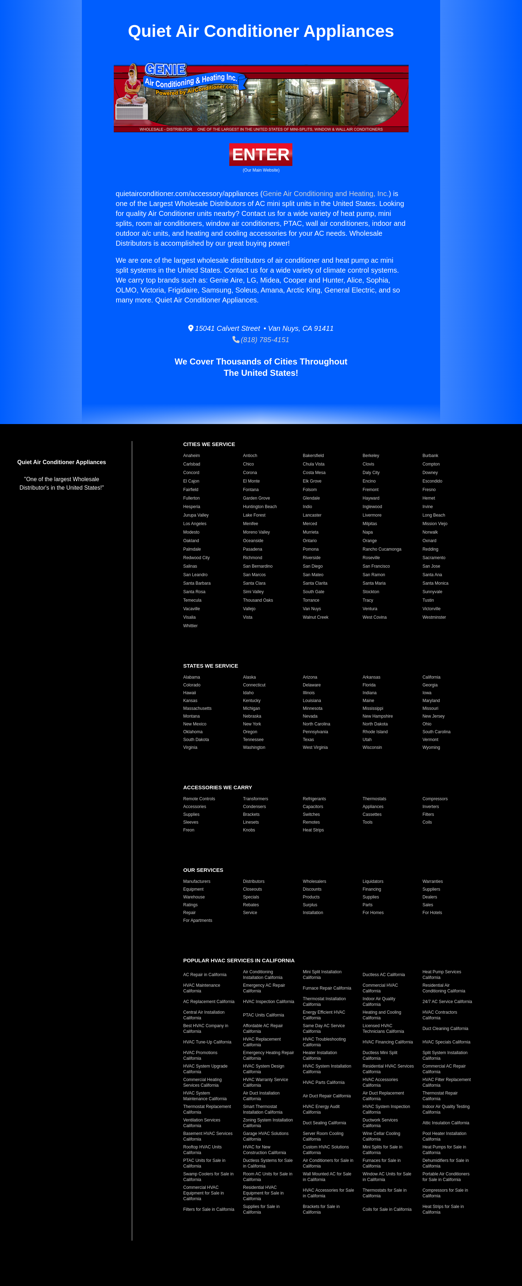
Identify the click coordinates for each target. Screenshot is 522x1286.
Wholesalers (314, 881)
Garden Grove (256, 498)
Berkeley (371, 455)
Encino (369, 481)
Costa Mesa (314, 472)
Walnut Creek (316, 617)
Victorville (431, 608)
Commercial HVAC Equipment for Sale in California (203, 1193)
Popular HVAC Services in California (238, 960)
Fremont (370, 489)
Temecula (192, 600)
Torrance (311, 600)
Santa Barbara (197, 583)
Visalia (189, 617)
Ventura (370, 608)
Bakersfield (313, 455)
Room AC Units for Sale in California (267, 1176)
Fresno (429, 489)
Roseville (371, 557)
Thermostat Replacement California (207, 1109)
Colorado (192, 685)
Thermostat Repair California (440, 1096)
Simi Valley (253, 591)
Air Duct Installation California (261, 1096)
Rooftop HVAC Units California (202, 1150)
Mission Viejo (434, 523)
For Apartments (197, 920)
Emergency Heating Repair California (268, 1055)
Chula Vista (314, 464)
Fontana (251, 489)
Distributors (254, 881)
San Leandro (195, 574)
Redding (430, 549)
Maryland (431, 700)
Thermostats (374, 798)
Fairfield (190, 489)
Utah (367, 739)
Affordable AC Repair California (263, 1028)
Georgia (430, 685)
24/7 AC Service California (447, 1001)
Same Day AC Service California (324, 1028)
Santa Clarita (315, 583)
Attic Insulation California (445, 1122)
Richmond (252, 557)
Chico (248, 464)
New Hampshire (378, 716)
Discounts (312, 889)
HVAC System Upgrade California (205, 1069)
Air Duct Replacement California (383, 1096)
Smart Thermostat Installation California (262, 1109)
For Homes (373, 912)
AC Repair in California (204, 974)
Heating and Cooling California (382, 1015)
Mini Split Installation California (322, 974)
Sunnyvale (432, 591)
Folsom (310, 489)
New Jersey (433, 716)
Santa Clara (254, 583)
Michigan (251, 708)
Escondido (432, 481)
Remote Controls (199, 798)
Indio (307, 506)
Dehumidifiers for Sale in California (445, 1163)
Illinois (309, 692)
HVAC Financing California (388, 1042)
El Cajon (191, 481)
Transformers (255, 798)
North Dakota (375, 724)
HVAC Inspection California (268, 1001)
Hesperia (191, 506)
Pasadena (252, 549)
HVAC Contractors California (439, 1015)
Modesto (191, 532)
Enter (261, 154)
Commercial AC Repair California (444, 1069)
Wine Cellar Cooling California (381, 1136)
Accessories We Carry (217, 787)
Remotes (311, 822)
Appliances (373, 806)
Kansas (190, 700)
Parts (367, 904)
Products (311, 897)
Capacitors (313, 806)
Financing (372, 889)
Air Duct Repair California (327, 1095)
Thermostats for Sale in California (384, 1193)
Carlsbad (191, 464)
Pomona (311, 549)
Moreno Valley (256, 532)
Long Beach (433, 515)
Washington (254, 747)
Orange (370, 540)
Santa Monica (435, 583)
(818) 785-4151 (261, 340)
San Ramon (374, 574)
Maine (368, 700)
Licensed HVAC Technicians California (383, 1028)
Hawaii (189, 692)
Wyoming (431, 747)
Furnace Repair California (327, 988)
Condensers (254, 806)
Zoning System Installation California (268, 1123)
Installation (313, 912)
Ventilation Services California (201, 1123)
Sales (427, 904)
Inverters (430, 806)
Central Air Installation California (204, 1015)
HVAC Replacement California (262, 1042)
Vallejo (249, 608)
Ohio (426, 724)
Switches (311, 814)
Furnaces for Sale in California (381, 1163)
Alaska (249, 677)
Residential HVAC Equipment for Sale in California (263, 1193)
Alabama (191, 677)
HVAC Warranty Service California (265, 1082)
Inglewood (372, 506)
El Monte (251, 481)
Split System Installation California (444, 1055)
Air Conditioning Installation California (262, 974)
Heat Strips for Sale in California (443, 1209)
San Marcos (254, 574)
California (431, 677)
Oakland (191, 540)
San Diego (313, 566)
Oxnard (429, 540)
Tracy (368, 600)
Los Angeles (194, 523)
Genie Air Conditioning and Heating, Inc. (326, 193)
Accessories (194, 806)
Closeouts (252, 889)
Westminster (434, 617)
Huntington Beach (260, 506)
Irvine (427, 506)
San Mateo (313, 574)
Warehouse (194, 897)
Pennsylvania (315, 731)
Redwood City (196, 557)
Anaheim (191, 455)
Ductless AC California (384, 974)
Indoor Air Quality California (379, 1001)
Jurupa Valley (196, 515)
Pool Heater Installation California (444, 1136)
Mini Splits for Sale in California (382, 1150)
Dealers (429, 897)
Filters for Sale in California (208, 1209)
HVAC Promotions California (200, 1055)
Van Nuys (312, 608)
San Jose (431, 566)
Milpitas (370, 523)
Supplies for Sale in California (261, 1209)
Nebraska (252, 716)
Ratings (190, 904)
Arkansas (371, 677)
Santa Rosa (194, 591)
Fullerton (191, 498)
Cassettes (372, 814)
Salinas (190, 566)
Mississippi (373, 708)
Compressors (435, 798)
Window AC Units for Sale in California (387, 1176)
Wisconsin (372, 747)
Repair (189, 912)
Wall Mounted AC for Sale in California (327, 1176)
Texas (308, 739)
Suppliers (431, 889)
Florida (369, 685)
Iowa (426, 692)
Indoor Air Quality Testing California (446, 1109)
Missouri (430, 708)
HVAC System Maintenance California (205, 1096)
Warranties (432, 881)
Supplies (191, 814)
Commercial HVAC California (380, 988)
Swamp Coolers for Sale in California (208, 1176)
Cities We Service (209, 444)
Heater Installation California (320, 1055)
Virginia (190, 747)
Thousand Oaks (258, 600)
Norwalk (430, 532)
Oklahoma (193, 731)
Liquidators (373, 881)
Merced (310, 523)
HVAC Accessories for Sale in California (328, 1193)
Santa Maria (374, 583)
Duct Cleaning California (445, 1028)
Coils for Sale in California (387, 1209)
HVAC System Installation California (327, 1069)
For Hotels (432, 912)
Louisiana (312, 700)
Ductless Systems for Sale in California (268, 1163)
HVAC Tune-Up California (207, 1042)
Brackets (251, 814)
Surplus (310, 904)
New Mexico (194, 724)
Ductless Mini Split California (380, 1055)
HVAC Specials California (446, 1042)
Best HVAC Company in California (205, 1028)
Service (250, 912)
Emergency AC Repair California (264, 988)
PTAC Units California (263, 1015)
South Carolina (436, 731)
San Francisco (376, 566)
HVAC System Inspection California (386, 1109)
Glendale (311, 498)
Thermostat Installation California (324, 1001)
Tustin (428, 600)
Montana (191, 716)
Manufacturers (197, 881)
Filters (428, 814)
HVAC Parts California (324, 1082)
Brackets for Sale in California (321, 1209)
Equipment (193, 889)
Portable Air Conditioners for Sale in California (446, 1176)
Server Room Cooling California (323, 1136)
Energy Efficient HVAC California (324, 1015)
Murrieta (311, 532)
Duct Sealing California (324, 1122)
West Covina (375, 617)
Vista (247, 617)
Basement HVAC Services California (207, 1136)
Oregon (250, 731)
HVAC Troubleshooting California (324, 1042)
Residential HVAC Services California (388, 1069)
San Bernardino (258, 566)
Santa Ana (432, 574)
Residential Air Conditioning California (443, 988)
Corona (250, 472)
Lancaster (312, 515)
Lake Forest (254, 515)
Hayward (371, 498)
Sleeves (190, 822)
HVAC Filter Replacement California (446, 1082)
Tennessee (253, 739)
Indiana (369, 692)
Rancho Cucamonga (382, 549)
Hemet (428, 498)
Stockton (371, 591)
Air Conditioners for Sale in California (328, 1163)
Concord (191, 472)
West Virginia (315, 747)
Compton (431, 464)
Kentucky (251, 700)
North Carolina (316, 724)
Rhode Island (375, 731)
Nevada (310, 716)
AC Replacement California (209, 1001)
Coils (427, 822)
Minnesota (312, 708)
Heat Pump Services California (441, 974)
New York (252, 724)
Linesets (251, 822)
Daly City (371, 472)
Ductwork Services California (380, 1123)
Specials (251, 897)
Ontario (310, 540)
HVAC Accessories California (380, 1082)
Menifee (250, 523)
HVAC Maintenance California (201, 988)
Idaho (248, 692)
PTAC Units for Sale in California (204, 1163)
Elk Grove (312, 481)
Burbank (430, 455)
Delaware (312, 685)
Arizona (310, 677)
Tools (367, 822)
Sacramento (433, 557)
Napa (368, 532)
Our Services (203, 870)
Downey (430, 472)
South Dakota (196, 739)
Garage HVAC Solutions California (266, 1136)
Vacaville (191, 608)
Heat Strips (313, 830)
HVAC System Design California (263, 1069)
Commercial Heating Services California (202, 1082)
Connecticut (254, 685)
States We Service (210, 666)
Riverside (312, 557)
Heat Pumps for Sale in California (444, 1150)
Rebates (251, 904)
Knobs (249, 830)
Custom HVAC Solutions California (326, 1150)
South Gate (314, 591)
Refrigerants (314, 798)
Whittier (190, 625)
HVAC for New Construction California (264, 1150)
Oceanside (253, 540)
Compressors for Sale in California (445, 1193)
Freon (188, 830)
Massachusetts (197, 708)
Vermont (430, 739)
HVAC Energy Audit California (321, 1109)
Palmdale (192, 549)
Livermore (372, 515)
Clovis (368, 464)
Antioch (250, 455)
